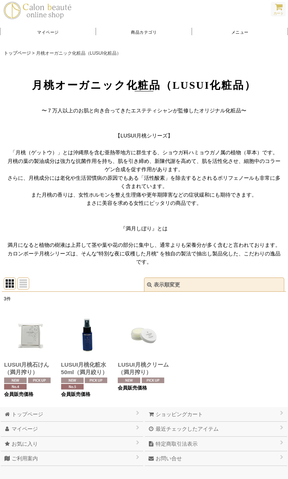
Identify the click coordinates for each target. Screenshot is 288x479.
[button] (240, 32)
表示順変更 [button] (163, 285)
